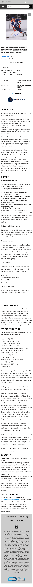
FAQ (11, 520)
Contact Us (20, 520)
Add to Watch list (16, 62)
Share (12, 93)
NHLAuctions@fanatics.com (10, 500)
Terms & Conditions (10, 517)
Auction (19, 89)
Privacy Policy (24, 517)
